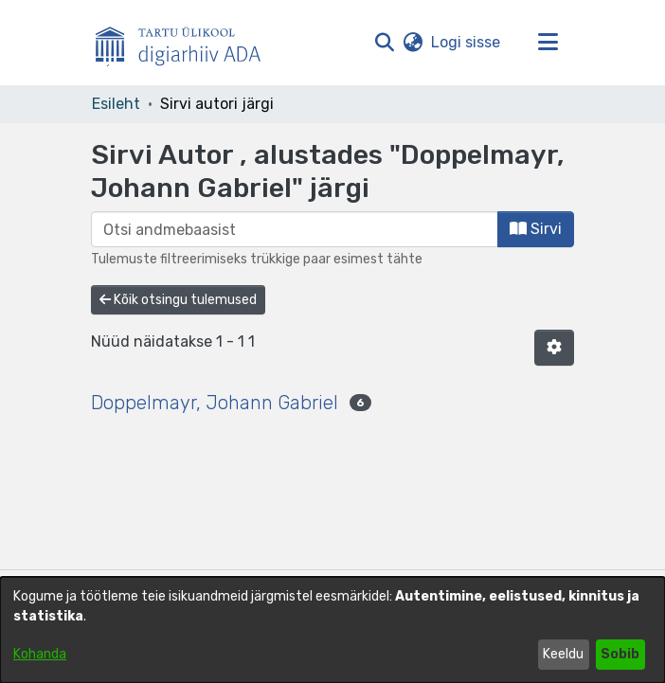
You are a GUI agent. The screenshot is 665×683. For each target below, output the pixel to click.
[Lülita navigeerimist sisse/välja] (547, 43)
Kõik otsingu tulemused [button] (178, 300)
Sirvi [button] (536, 229)
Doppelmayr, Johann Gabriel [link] (214, 402)
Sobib (620, 654)
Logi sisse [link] (466, 42)
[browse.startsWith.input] (294, 229)
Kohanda (39, 654)
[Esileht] (185, 42)
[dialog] (332, 630)
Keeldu (563, 654)
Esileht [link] (116, 104)
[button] (384, 42)
